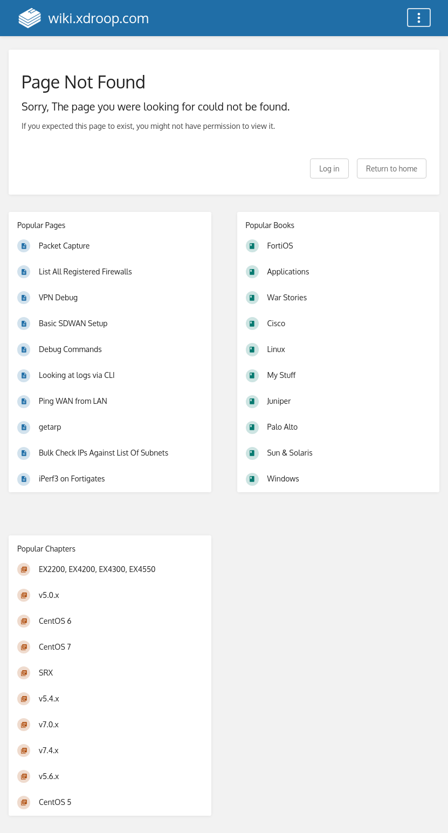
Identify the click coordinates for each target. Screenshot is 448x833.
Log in (329, 168)
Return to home (391, 168)
